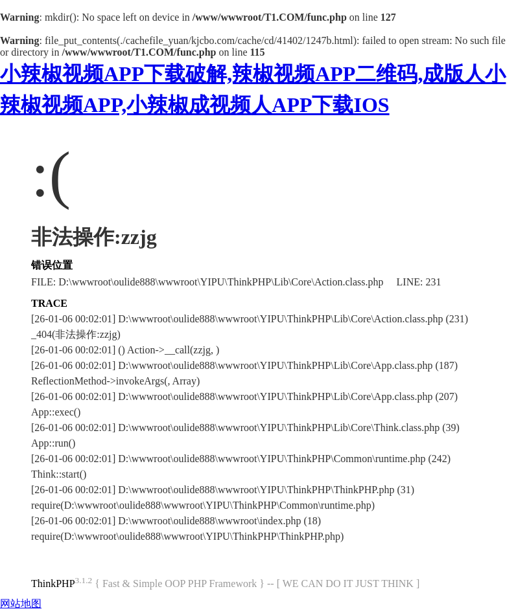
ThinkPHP (53, 583)
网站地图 (20, 603)
